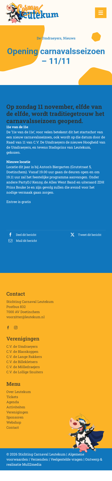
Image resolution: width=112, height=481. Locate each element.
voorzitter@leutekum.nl (25, 317)
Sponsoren (15, 418)
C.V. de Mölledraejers (23, 367)
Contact (12, 428)
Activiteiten (15, 407)
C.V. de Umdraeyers (22, 347)
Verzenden (39, 459)
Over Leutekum (18, 392)
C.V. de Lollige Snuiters (24, 372)
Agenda (12, 402)
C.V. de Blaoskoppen (22, 352)
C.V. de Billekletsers (22, 362)
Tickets (12, 397)
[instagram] (15, 328)
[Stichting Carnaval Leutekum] (32, 3)
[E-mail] (21, 241)
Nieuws (69, 38)
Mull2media (31, 464)
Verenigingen (17, 412)
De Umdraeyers (49, 38)
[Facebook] (21, 235)
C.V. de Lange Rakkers (24, 357)
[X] (84, 235)
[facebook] (8, 328)
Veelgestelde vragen (67, 459)
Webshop (13, 423)
